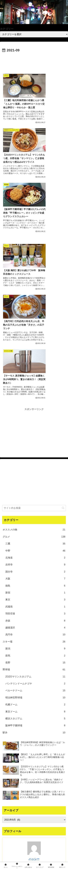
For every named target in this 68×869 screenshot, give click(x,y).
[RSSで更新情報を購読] (42, 759)
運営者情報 (34, 860)
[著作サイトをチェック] (26, 759)
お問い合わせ (56, 856)
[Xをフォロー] (30, 759)
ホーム (12, 856)
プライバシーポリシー (34, 856)
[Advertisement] (34, 61)
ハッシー (34, 718)
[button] (63, 366)
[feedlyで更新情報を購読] (38, 759)
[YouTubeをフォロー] (34, 759)
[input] (34, 367)
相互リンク (56, 860)
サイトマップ (12, 860)
